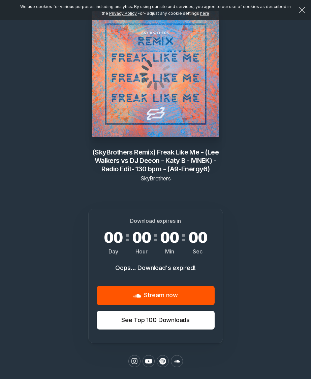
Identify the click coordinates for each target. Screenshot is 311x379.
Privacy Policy (123, 13)
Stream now (155, 295)
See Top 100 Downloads (155, 319)
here (204, 13)
